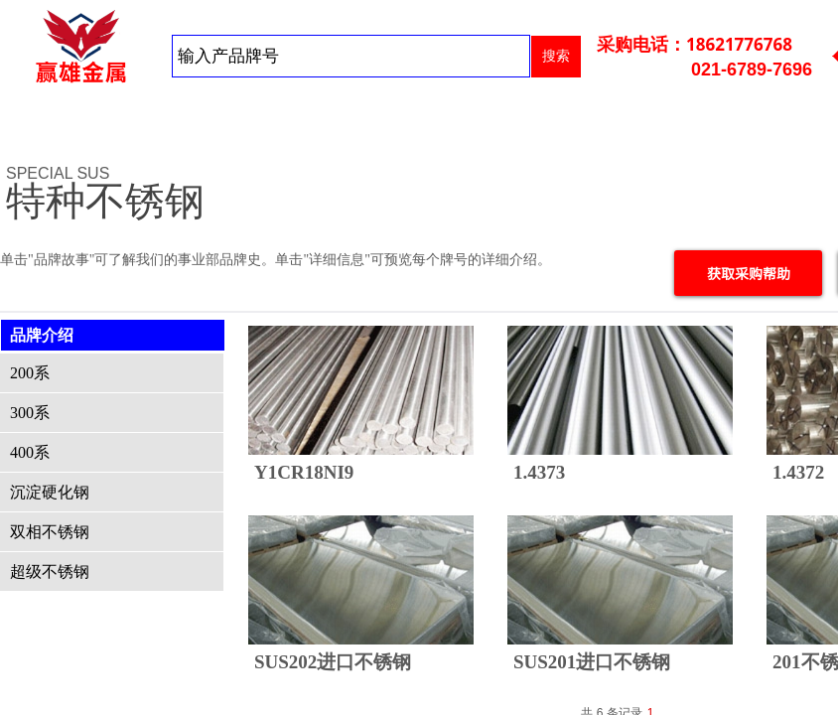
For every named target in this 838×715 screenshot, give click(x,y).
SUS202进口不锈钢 (332, 661)
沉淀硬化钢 (49, 492)
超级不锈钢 (49, 571)
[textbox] (351, 56)
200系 (30, 372)
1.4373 (539, 472)
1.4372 (798, 472)
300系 (30, 412)
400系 (30, 452)
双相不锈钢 (49, 531)
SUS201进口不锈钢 (591, 661)
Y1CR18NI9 (303, 472)
